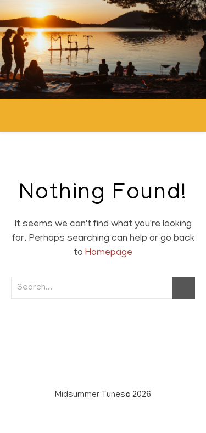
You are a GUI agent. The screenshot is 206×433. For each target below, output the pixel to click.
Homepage (108, 253)
